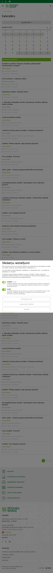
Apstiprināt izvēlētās (26, 304)
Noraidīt (26, 309)
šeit (35, 267)
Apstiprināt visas (26, 299)
